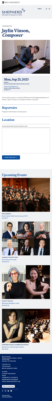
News (4, 375)
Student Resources (9, 373)
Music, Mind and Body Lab (11, 381)
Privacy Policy (6, 395)
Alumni (4, 371)
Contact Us (6, 364)
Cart (49, 9)
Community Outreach (10, 377)
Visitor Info (6, 366)
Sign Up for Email (8, 386)
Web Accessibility (7, 397)
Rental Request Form (9, 368)
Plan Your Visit (10, 157)
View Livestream (10, 87)
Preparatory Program (10, 379)
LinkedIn (11, 391)
